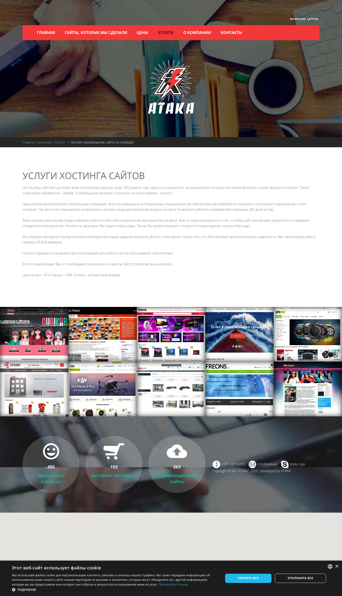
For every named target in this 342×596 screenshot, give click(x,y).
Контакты (231, 32)
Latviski (312, 19)
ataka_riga (297, 464)
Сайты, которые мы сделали (96, 32)
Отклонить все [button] (300, 578)
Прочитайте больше (173, 584)
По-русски (297, 19)
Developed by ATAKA (275, 471)
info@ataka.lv (267, 464)
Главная (46, 32)
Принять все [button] (248, 578)
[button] (114, 589)
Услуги (165, 32)
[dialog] (171, 578)
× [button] (336, 566)
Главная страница (37, 142)
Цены (142, 32)
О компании (197, 32)
